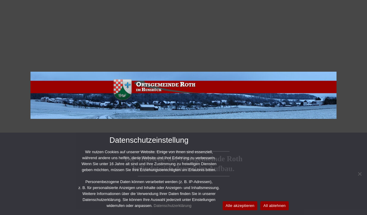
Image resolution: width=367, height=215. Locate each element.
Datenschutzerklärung (172, 205)
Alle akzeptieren (240, 205)
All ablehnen (274, 205)
